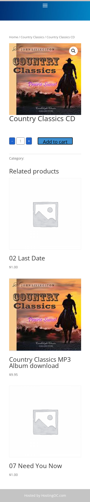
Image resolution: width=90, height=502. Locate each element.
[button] (73, 51)
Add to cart (55, 142)
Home (13, 37)
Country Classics (32, 37)
